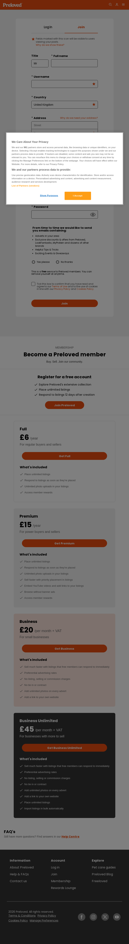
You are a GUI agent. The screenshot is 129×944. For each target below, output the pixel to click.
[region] (64, 168)
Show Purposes (49, 195)
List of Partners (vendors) (25, 186)
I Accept (77, 196)
